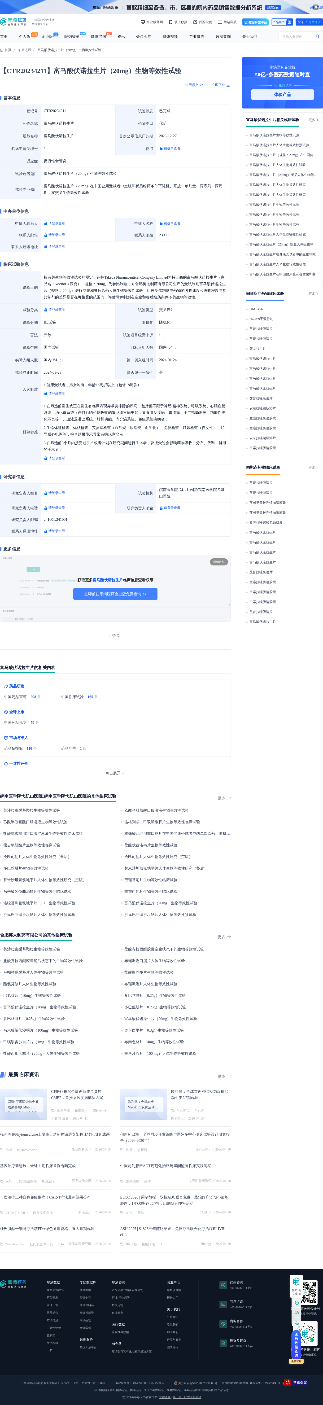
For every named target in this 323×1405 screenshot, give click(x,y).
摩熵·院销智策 (56, 1290)
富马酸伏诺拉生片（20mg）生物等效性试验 (160, 903)
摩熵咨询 (98, 37)
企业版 (47, 37)
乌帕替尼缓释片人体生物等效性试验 (33, 972)
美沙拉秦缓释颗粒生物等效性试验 (31, 810)
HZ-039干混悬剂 (261, 319)
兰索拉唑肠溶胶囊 (262, 418)
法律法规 (164, 1397)
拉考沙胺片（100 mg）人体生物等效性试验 (160, 1053)
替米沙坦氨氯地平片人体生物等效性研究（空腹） (45, 880)
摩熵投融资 (87, 1312)
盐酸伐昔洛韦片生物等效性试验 (150, 845)
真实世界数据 (120, 1332)
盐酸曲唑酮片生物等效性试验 (149, 972)
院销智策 (71, 37)
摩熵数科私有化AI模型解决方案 (132, 1351)
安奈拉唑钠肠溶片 (262, 408)
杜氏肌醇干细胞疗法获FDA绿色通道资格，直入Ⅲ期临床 (47, 1229)
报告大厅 (172, 1297)
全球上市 (52, 1305)
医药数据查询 (296, 1344)
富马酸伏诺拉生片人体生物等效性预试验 (279, 145)
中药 (49, 1350)
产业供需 (196, 37)
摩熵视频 (170, 37)
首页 (4, 37)
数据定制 (117, 1305)
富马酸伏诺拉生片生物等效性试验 (274, 135)
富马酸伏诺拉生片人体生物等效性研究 (277, 185)
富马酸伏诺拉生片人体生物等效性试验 (277, 165)
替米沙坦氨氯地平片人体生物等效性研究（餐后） (166, 868)
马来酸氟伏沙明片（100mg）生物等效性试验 (40, 1030)
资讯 (121, 37)
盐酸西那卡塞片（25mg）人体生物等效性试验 (41, 1053)
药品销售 (52, 1312)
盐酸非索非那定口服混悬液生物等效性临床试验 (43, 834)
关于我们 (249, 37)
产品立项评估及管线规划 (127, 1290)
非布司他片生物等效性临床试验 (150, 891)
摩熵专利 (85, 1297)
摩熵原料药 (87, 1305)
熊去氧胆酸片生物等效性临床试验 (31, 845)
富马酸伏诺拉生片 (262, 358)
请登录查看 (172, 148)
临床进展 (24, 50)
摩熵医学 (85, 1290)
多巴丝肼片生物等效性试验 (26, 868)
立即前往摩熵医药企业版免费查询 (115, 594)
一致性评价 (54, 1328)
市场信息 (52, 1320)
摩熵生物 (85, 1320)
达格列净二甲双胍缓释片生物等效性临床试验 (162, 822)
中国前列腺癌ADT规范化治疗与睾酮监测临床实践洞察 (165, 1166)
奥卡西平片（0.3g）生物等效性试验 (154, 1030)
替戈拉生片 (257, 348)
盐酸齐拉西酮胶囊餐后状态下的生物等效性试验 (43, 961)
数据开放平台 (255, 22)
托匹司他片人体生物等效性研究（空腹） (158, 857)
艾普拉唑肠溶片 (261, 329)
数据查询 (223, 37)
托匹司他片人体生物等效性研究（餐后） (37, 857)
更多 (224, 798)
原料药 (51, 1335)
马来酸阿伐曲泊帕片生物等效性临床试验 (37, 891)
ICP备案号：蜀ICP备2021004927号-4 (139, 1383)
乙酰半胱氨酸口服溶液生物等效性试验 (156, 810)
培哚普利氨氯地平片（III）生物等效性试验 (39, 903)
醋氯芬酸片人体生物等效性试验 (29, 984)
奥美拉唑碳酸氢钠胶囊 (266, 522)
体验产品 (282, 94)
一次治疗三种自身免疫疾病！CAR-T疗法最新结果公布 (45, 1197)
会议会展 (143, 37)
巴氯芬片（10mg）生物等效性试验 (32, 996)
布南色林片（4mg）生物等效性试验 (154, 1042)
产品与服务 (174, 1339)
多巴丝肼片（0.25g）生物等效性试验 (155, 996)
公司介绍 (172, 1317)
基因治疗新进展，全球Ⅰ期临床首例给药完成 (38, 1166)
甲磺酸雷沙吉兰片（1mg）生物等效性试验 (38, 1042)
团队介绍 (172, 1347)
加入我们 (172, 1332)
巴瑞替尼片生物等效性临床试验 (150, 880)
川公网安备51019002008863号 (195, 1383)
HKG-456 (256, 309)
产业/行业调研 (121, 1297)
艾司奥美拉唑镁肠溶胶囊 (267, 502)
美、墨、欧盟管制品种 (187, 1397)
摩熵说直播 (174, 1290)
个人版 (24, 37)
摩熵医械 (85, 1328)
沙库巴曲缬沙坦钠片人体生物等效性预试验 (39, 915)
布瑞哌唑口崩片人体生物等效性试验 (154, 961)
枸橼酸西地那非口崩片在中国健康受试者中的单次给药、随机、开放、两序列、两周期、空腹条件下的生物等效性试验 (222, 834)
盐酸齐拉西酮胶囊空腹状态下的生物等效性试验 (164, 949)
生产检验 (52, 1343)
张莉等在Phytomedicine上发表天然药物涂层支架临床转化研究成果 (55, 1134)
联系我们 (172, 1324)
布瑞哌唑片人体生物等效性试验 (150, 984)
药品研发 (52, 1297)
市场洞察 (117, 1312)
